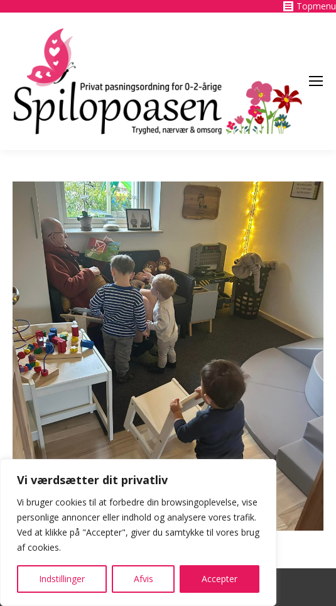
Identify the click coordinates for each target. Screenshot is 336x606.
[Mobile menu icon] (315, 81)
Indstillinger (62, 579)
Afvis (143, 579)
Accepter (219, 579)
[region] (138, 532)
